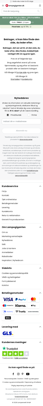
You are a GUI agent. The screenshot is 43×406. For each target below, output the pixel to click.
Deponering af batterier (33, 382)
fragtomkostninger (21, 397)
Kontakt (5, 195)
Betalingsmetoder (10, 203)
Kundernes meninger (14, 342)
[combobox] (21, 11)
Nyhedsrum (18, 260)
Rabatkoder (7, 256)
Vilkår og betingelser (11, 277)
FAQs (4, 191)
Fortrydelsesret (9, 281)
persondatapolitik (21, 176)
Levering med (10, 326)
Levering (5, 207)
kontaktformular (32, 171)
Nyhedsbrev (7, 240)
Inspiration (6, 260)
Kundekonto (26, 79)
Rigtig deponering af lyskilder (22, 386)
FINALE (20, 22)
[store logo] (16, 5)
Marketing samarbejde (12, 236)
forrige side (21, 72)
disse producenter (26, 139)
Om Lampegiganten (14, 227)
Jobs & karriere (9, 248)
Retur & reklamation (11, 215)
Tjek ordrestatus (9, 199)
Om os (5, 232)
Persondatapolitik (10, 379)
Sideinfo (7, 268)
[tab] (21, 202)
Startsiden (15, 79)
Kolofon (5, 285)
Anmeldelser (7, 252)
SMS (4, 244)
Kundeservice (10, 186)
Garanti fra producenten (13, 219)
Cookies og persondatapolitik (15, 273)
